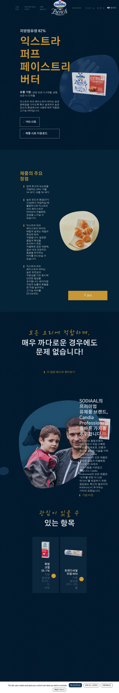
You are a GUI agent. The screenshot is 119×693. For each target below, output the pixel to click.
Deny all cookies (91, 685)
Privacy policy (59, 690)
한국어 (111, 8)
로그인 (99, 8)
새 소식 (88, 8)
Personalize (106, 685)
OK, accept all (75, 685)
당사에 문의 (76, 8)
